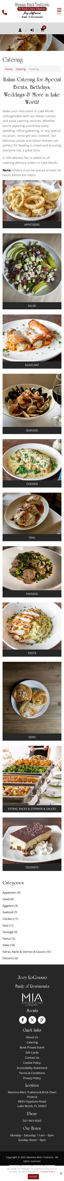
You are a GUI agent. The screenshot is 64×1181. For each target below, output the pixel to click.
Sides (32, 737)
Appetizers (32, 225)
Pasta (32, 653)
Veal (32, 537)
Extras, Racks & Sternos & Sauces (32, 809)
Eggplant (32, 365)
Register (20, 30)
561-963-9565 (32, 1121)
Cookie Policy (47, 1171)
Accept (33, 1176)
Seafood (32, 430)
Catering (21, 69)
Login (31, 30)
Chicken (32, 484)
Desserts (32, 867)
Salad (32, 306)
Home (8, 69)
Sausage (32, 594)
